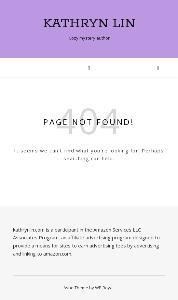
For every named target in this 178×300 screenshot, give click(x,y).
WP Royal (104, 288)
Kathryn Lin (89, 23)
